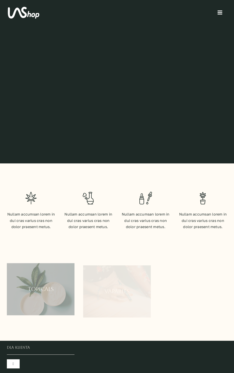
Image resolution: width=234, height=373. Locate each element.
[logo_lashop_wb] (24, 7)
